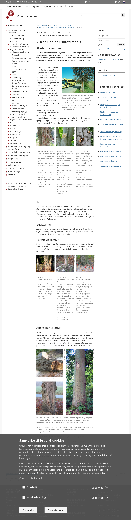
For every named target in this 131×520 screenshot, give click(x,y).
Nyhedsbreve (14, 165)
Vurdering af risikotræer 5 (110, 166)
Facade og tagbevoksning (18, 78)
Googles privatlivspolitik (32, 478)
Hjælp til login (14, 171)
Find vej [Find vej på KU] (81, 2)
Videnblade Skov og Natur (19, 152)
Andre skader (18, 109)
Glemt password (113, 49)
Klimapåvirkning (19, 83)
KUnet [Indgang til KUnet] (112, 2)
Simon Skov (102, 81)
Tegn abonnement (16, 168)
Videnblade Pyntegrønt (18, 155)
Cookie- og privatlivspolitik (51, 472)
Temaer (13, 140)
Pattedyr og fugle (19, 105)
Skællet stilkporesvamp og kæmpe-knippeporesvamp (111, 137)
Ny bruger (102, 49)
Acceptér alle (56, 509)
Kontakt (11, 174)
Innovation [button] (59, 6)
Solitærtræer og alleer (22, 58)
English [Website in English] (119, 2)
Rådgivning (13, 158)
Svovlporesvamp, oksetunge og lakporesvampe (111, 125)
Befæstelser (15, 125)
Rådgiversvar (16, 143)
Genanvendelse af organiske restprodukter (21, 118)
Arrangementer (15, 162)
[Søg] (123, 15)
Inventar (13, 128)
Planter (13, 122)
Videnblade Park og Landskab (16, 31)
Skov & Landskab (15, 189)
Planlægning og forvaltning (17, 39)
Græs (14, 74)
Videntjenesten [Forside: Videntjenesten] (15, 25)
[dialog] (65, 477)
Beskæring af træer (107, 92)
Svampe (15, 94)
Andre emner (16, 134)
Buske (14, 66)
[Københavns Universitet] (10, 15)
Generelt (15, 55)
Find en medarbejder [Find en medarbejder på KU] (94, 2)
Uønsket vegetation (20, 91)
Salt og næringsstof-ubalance (21, 87)
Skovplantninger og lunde (20, 62)
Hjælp (123, 49)
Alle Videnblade (17, 35)
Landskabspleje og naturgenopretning (18, 113)
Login (121, 44)
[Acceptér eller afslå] (24, 487)
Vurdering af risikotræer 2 (110, 156)
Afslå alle (28, 509)
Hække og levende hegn (20, 70)
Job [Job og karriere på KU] (106, 2)
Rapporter (14, 137)
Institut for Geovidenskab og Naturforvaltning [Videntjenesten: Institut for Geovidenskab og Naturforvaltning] (19, 184)
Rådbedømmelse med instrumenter (109, 113)
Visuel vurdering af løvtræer (111, 119)
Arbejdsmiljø (15, 131)
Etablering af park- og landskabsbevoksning (20, 45)
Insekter (15, 103)
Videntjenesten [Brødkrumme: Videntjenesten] (41, 25)
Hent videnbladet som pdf (108, 59)
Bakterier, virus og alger (20, 98)
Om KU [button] (70, 6)
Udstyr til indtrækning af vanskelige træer (110, 105)
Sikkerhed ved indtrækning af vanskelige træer (112, 98)
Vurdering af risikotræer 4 (110, 161)
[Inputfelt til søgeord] (100, 15)
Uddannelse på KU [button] (14, 6)
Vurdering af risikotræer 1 (110, 151)
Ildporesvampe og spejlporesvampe (107, 145)
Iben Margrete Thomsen (108, 75)
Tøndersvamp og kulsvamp (111, 131)
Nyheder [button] (48, 6)
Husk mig (103, 45)
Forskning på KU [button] (33, 6)
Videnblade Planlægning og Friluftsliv (19, 147)
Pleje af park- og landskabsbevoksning (19, 50)
